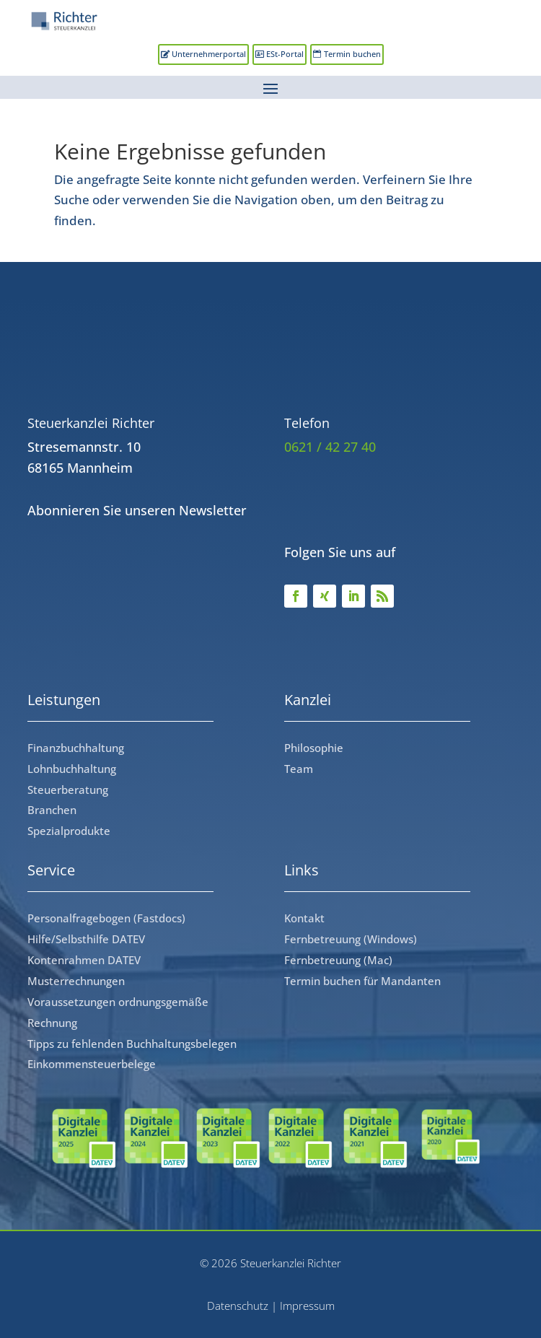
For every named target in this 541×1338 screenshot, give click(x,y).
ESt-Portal (285, 53)
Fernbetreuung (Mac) (338, 960)
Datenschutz (237, 1305)
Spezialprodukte (68, 830)
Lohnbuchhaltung (71, 768)
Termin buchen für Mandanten (362, 981)
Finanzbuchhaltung (75, 747)
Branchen (51, 810)
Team (298, 768)
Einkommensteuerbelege (91, 1064)
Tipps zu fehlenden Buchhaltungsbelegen (132, 1043)
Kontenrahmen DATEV (84, 960)
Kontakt (304, 918)
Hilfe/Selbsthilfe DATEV (86, 939)
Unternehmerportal (209, 53)
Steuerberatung (67, 789)
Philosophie (313, 747)
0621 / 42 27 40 (330, 446)
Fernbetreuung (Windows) (350, 939)
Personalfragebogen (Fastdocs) (106, 918)
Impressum (307, 1305)
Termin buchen (352, 53)
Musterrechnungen (76, 981)
